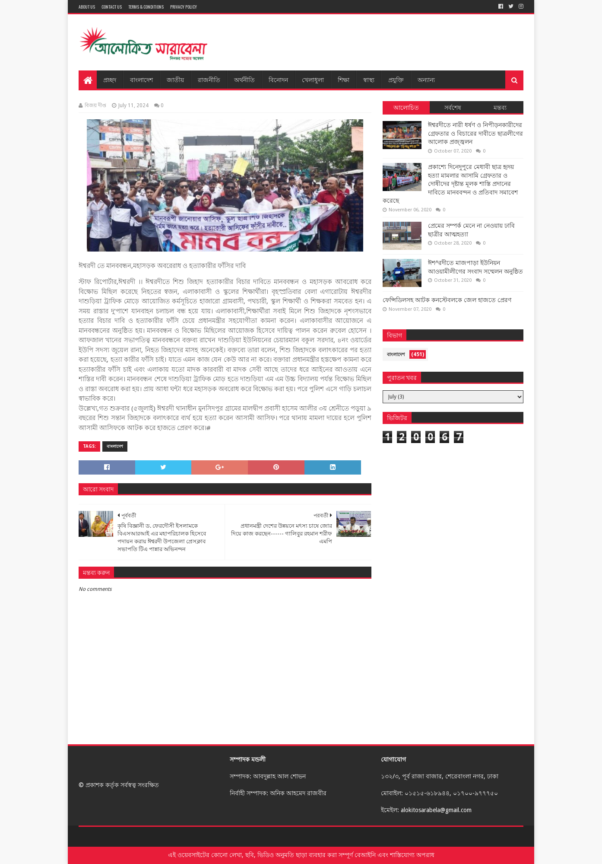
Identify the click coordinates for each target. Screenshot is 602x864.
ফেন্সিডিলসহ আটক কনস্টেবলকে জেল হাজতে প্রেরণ (447, 300)
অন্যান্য (426, 79)
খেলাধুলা (313, 79)
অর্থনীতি (244, 79)
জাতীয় (175, 79)
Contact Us (111, 6)
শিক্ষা (343, 79)
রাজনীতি (209, 79)
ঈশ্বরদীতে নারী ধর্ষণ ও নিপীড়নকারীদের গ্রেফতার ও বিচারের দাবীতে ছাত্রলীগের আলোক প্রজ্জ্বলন (475, 133)
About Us (87, 6)
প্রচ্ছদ (109, 79)
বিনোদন (278, 79)
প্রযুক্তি (396, 79)
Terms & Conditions (146, 6)
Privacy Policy (183, 6)
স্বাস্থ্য (368, 79)
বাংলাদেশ (141, 79)
